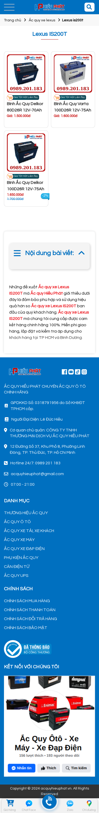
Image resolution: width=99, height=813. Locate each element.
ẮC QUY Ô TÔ (17, 522)
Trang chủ (12, 20)
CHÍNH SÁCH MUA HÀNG (27, 601)
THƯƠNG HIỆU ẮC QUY (26, 513)
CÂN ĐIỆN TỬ (16, 566)
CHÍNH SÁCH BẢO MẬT (25, 628)
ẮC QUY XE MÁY (19, 540)
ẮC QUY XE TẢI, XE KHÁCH (29, 531)
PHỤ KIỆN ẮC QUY (21, 558)
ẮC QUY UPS (16, 575)
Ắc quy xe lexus (42, 20)
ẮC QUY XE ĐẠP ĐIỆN (24, 549)
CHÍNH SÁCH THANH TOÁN (29, 610)
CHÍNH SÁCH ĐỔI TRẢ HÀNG (30, 619)
